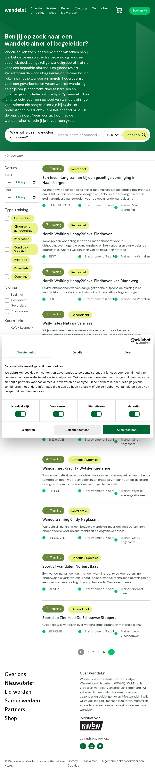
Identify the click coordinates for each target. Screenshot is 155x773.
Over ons (15, 674)
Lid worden (18, 692)
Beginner (17, 294)
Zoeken (138, 10)
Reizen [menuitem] (65, 8)
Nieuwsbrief (19, 683)
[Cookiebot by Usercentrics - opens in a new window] (133, 341)
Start (8, 175)
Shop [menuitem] (53, 13)
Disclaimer (90, 761)
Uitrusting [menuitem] (38, 13)
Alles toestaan (127, 429)
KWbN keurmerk (22, 328)
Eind (8, 190)
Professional (19, 311)
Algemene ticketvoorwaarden (123, 761)
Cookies (73, 765)
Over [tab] (128, 352)
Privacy (73, 761)
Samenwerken (22, 701)
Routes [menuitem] (51, 8)
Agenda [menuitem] (36, 8)
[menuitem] (15, 10)
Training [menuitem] (81, 8)
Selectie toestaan (78, 429)
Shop (11, 718)
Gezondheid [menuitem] (100, 8)
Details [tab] (77, 352)
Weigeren (28, 429)
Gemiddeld (18, 300)
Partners (15, 709)
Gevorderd (19, 305)
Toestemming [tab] (27, 352)
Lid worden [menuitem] (69, 13)
